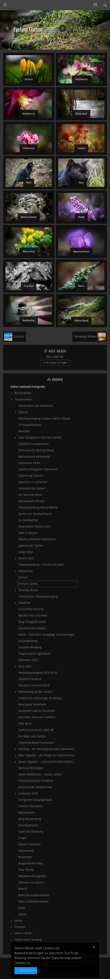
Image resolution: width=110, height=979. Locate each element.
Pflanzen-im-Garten (31, 882)
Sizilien (23, 577)
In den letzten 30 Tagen (55, 362)
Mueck (22, 889)
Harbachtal (25, 571)
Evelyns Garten (28, 584)
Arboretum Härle (29, 463)
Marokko (23, 431)
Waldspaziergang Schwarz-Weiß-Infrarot (44, 418)
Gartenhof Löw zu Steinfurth (36, 711)
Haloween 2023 (28, 660)
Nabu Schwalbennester (33, 901)
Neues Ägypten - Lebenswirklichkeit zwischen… (47, 762)
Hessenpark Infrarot (31, 501)
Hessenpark (26, 850)
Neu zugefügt (55, 356)
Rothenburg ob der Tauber (35, 692)
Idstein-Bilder (23, 933)
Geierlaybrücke (28, 825)
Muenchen (25, 857)
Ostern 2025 (26, 558)
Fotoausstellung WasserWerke (38, 507)
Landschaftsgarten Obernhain (37, 469)
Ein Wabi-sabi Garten (32, 736)
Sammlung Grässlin (31, 476)
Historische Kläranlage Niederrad (40, 698)
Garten (22, 914)
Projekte (19, 927)
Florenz (23, 412)
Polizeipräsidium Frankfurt (35, 781)
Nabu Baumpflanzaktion (33, 895)
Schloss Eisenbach (30, 806)
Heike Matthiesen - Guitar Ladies (40, 774)
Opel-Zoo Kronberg (30, 831)
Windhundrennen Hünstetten (37, 539)
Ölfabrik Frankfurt (30, 679)
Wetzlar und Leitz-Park (32, 615)
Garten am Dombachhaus (35, 514)
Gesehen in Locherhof (32, 482)
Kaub (21, 908)
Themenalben (23, 399)
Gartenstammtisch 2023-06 (36, 730)
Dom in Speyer (27, 533)
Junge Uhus (25, 552)
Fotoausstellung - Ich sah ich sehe (41, 564)
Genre (18, 920)
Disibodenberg (27, 641)
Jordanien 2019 (27, 793)
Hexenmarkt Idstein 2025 (34, 526)
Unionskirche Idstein (31, 488)
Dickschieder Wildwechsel (35, 787)
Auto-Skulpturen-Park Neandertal (40, 437)
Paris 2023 (25, 666)
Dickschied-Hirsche (31, 609)
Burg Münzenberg (29, 819)
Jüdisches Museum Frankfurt (37, 717)
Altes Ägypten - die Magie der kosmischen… (46, 755)
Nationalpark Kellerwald (34, 456)
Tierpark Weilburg (29, 647)
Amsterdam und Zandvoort (35, 406)
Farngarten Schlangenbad (35, 800)
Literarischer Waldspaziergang (38, 596)
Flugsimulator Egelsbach (34, 653)
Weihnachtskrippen (30, 768)
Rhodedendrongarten (32, 876)
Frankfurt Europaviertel (33, 444)
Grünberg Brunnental (31, 628)
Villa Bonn (25, 723)
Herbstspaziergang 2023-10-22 (37, 673)
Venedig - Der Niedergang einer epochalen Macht (47, 749)
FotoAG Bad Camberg (28, 939)
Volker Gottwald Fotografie (27, 387)
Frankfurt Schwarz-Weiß (33, 685)
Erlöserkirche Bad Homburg (36, 450)
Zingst (22, 838)
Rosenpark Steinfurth (32, 704)
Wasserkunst (26, 812)
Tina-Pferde (26, 870)
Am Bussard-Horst (30, 495)
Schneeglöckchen (29, 425)
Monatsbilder (23, 393)
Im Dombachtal (28, 520)
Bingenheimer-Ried (30, 863)
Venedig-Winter (28, 590)
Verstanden (27, 970)
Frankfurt (24, 603)
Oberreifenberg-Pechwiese (35, 742)
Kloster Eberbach (29, 844)
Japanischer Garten (30, 545)
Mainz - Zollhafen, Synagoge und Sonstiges (46, 634)
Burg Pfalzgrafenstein (32, 622)
